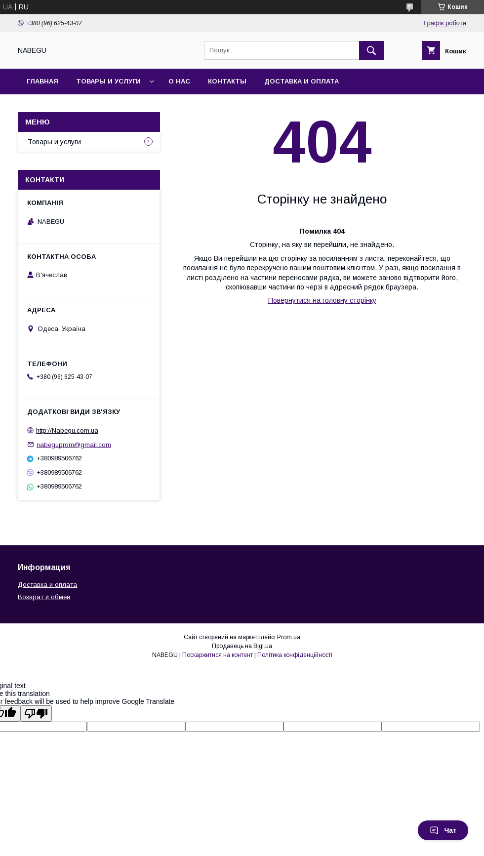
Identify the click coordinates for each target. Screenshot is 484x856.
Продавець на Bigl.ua (242, 646)
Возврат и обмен (44, 597)
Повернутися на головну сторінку (322, 300)
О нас (179, 81)
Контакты (227, 81)
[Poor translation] (36, 713)
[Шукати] (371, 50)
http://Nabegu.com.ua (67, 430)
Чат (443, 830)
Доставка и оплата (301, 81)
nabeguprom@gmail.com (74, 444)
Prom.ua (288, 637)
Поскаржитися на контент (217, 655)
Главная (42, 81)
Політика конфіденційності (294, 655)
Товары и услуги (108, 81)
